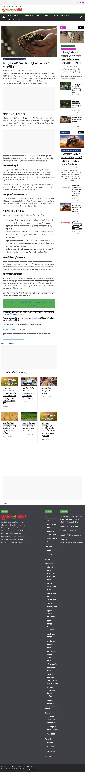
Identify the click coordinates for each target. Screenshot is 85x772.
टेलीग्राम (12, 314)
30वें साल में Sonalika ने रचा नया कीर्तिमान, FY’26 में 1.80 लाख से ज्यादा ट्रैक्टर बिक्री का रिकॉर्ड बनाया (71, 159)
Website (50, 742)
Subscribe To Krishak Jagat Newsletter (52, 719)
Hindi (49, 547)
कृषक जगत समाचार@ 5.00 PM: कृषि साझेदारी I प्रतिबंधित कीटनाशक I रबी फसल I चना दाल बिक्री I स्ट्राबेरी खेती (9, 395)
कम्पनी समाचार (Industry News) (51, 641)
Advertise (11, 19)
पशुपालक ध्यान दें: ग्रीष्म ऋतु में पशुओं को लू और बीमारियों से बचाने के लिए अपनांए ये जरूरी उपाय (77, 88)
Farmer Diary (52, 751)
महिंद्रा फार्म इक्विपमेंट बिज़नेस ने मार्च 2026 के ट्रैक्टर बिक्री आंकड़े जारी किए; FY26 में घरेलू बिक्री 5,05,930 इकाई (77, 225)
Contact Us (22, 19)
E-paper (38, 15)
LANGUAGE (28, 15)
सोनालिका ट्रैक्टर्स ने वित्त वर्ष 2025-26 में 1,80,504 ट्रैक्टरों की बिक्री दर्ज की (76, 208)
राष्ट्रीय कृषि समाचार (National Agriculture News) (14, 59)
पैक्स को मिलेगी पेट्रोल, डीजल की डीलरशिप (47, 391)
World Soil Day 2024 (28, 70)
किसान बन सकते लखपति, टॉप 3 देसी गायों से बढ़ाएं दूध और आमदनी (76, 105)
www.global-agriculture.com (13, 338)
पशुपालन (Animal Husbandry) (68, 49)
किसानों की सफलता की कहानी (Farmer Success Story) (52, 677)
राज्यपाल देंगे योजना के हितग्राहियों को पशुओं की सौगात (77, 119)
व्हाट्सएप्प (18, 314)
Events (56, 15)
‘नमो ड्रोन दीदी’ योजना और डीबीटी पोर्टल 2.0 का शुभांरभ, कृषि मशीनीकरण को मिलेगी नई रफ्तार (29, 393)
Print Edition (51, 747)
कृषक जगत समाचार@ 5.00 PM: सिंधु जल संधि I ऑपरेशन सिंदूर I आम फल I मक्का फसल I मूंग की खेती (48, 429)
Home (10, 15)
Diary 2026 (51, 734)
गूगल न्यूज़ (6, 314)
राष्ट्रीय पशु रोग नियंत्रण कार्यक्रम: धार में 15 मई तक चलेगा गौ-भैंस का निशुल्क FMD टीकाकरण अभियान (71, 58)
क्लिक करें (34, 318)
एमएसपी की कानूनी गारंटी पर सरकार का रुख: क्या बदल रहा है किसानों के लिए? (28, 427)
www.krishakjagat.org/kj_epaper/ (15, 329)
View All (81, 28)
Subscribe (64, 15)
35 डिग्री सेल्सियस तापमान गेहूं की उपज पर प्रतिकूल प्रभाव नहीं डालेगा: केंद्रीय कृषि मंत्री (9, 428)
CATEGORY (46, 15)
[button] (21, 16)
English (49, 551)
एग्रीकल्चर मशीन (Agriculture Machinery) (71, 150)
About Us (17, 15)
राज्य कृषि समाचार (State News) (68, 46)
